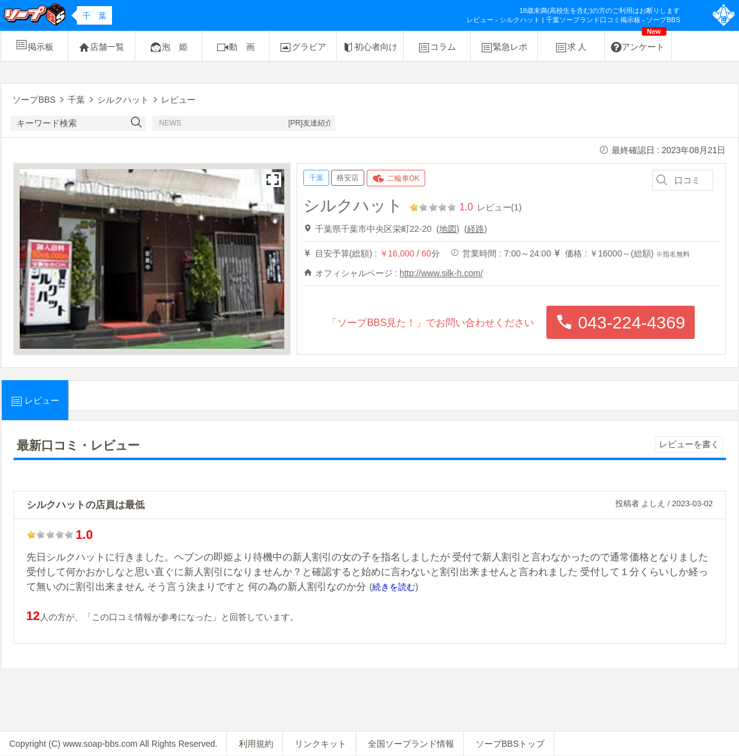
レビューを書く (689, 444)
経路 (475, 229)
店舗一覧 (101, 47)
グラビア (302, 47)
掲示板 (34, 45)
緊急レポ (504, 47)
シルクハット (353, 205)
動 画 (236, 47)
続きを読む (393, 587)
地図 (448, 229)
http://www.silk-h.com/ (440, 273)
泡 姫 (169, 47)
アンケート (638, 42)
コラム (437, 47)
